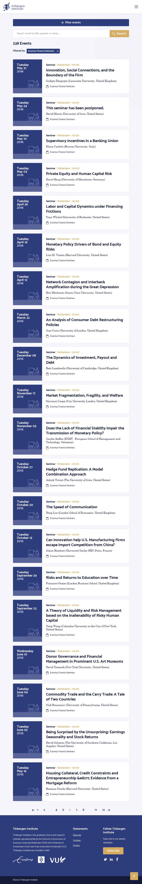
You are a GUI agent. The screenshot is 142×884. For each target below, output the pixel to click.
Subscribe (113, 850)
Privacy (76, 845)
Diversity (77, 835)
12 (103, 809)
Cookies (77, 840)
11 (96, 809)
